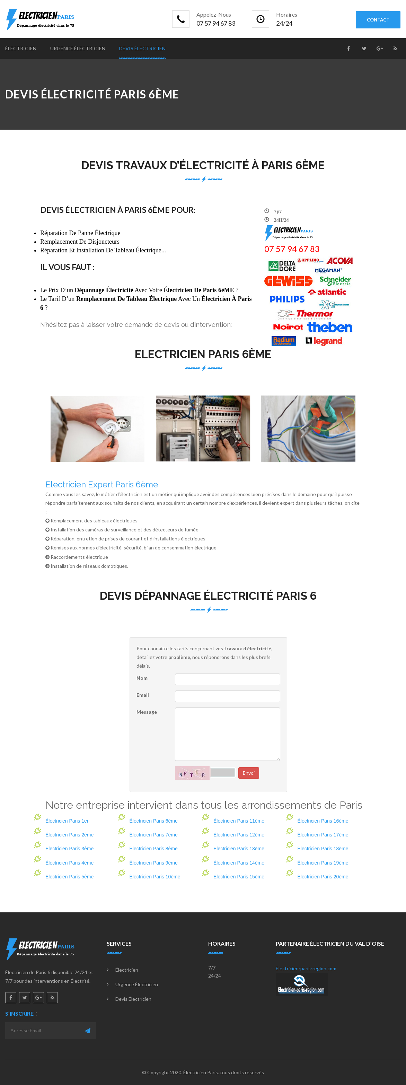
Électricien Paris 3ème (69, 848)
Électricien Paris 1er (67, 821)
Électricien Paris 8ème (154, 848)
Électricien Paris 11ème (238, 821)
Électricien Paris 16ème (323, 821)
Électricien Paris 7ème (154, 834)
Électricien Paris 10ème (155, 876)
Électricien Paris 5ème (69, 876)
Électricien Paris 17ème (323, 834)
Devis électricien (142, 48)
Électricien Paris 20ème (323, 876)
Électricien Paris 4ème (69, 863)
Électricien (20, 48)
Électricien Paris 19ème (323, 863)
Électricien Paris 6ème (154, 821)
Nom (142, 678)
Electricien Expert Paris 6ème (101, 484)
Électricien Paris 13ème (238, 848)
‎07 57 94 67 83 (292, 249)
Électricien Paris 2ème (69, 834)
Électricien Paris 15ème (238, 876)
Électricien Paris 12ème (238, 834)
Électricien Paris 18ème (323, 848)
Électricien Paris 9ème (154, 863)
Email (142, 695)
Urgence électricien (77, 48)
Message (146, 712)
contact (378, 20)
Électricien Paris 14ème (238, 863)
